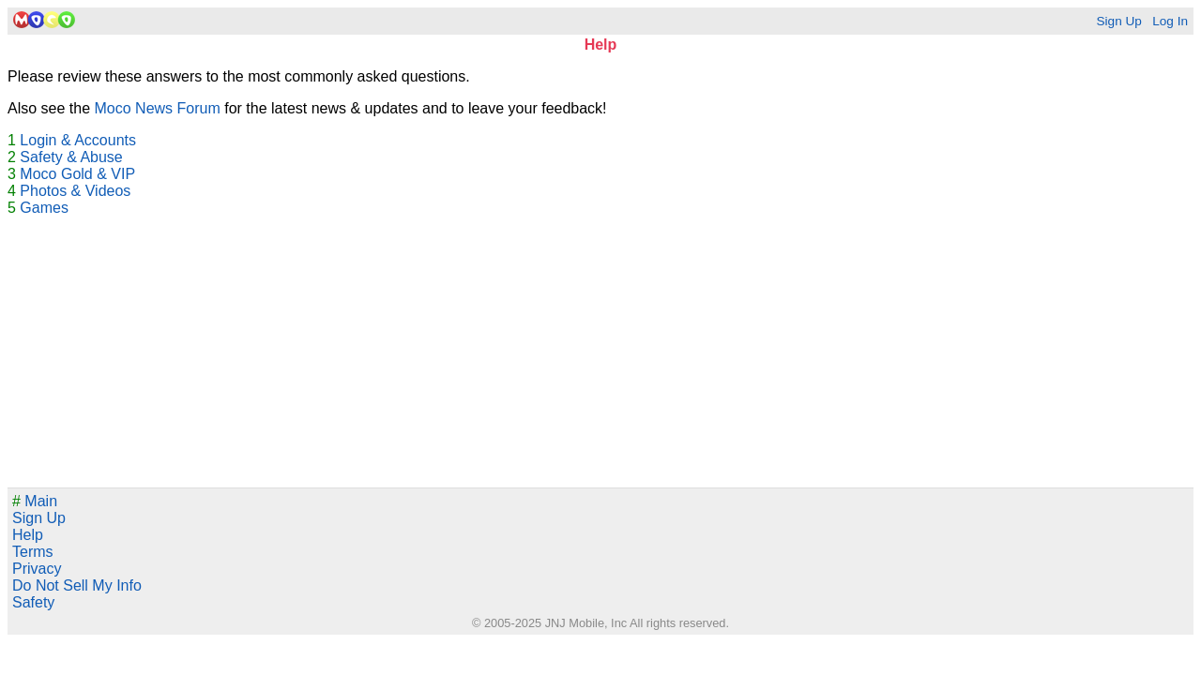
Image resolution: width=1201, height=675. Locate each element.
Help (27, 535)
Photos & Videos (75, 191)
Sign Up (1118, 21)
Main (34, 501)
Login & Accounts (78, 140)
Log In (1170, 21)
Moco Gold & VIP (77, 174)
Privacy (36, 569)
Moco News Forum (157, 108)
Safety (33, 602)
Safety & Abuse (71, 157)
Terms (32, 552)
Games (44, 208)
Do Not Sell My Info (77, 585)
